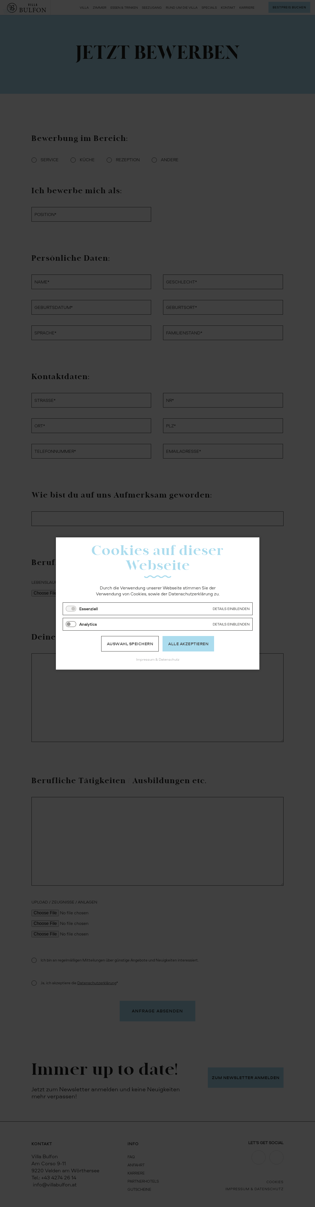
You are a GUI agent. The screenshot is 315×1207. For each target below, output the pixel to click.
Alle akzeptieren (188, 643)
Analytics (88, 624)
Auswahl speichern (130, 643)
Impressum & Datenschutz (157, 659)
